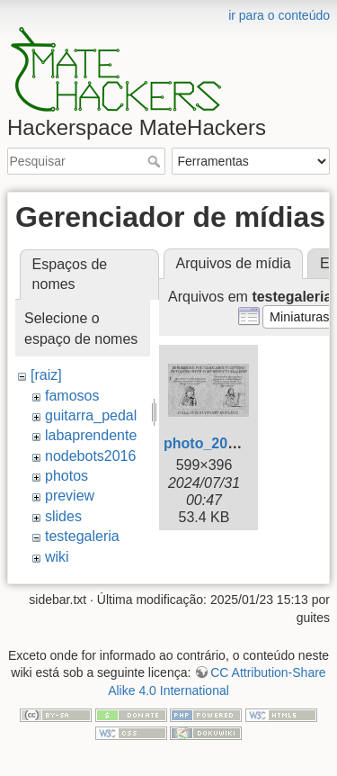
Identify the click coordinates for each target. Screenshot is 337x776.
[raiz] (46, 375)
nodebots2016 (90, 456)
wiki (57, 556)
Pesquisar (155, 161)
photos (66, 475)
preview (69, 495)
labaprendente (91, 435)
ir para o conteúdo (279, 15)
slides (63, 516)
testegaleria (82, 536)
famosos (72, 395)
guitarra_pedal (91, 415)
